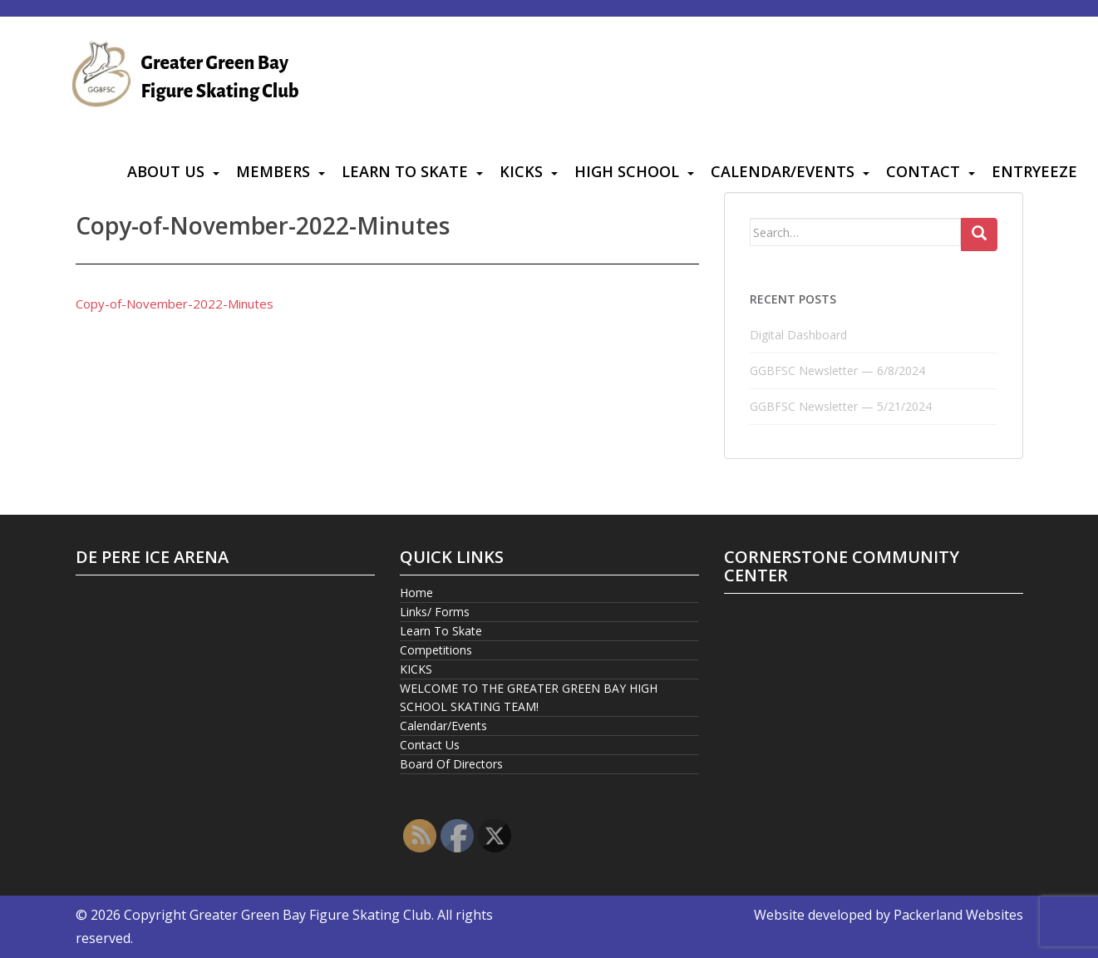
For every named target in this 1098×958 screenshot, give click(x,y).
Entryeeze (1034, 171)
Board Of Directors (451, 764)
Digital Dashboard (798, 335)
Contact (923, 171)
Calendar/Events (782, 171)
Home (416, 592)
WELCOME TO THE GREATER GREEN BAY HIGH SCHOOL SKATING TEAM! (528, 697)
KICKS (521, 171)
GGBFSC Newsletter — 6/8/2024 (837, 370)
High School (626, 171)
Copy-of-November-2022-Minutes (174, 303)
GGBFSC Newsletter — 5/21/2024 (841, 406)
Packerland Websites (958, 915)
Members (273, 171)
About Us (165, 171)
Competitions (436, 650)
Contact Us (430, 745)
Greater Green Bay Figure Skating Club (310, 915)
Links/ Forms (435, 612)
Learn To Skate (405, 171)
